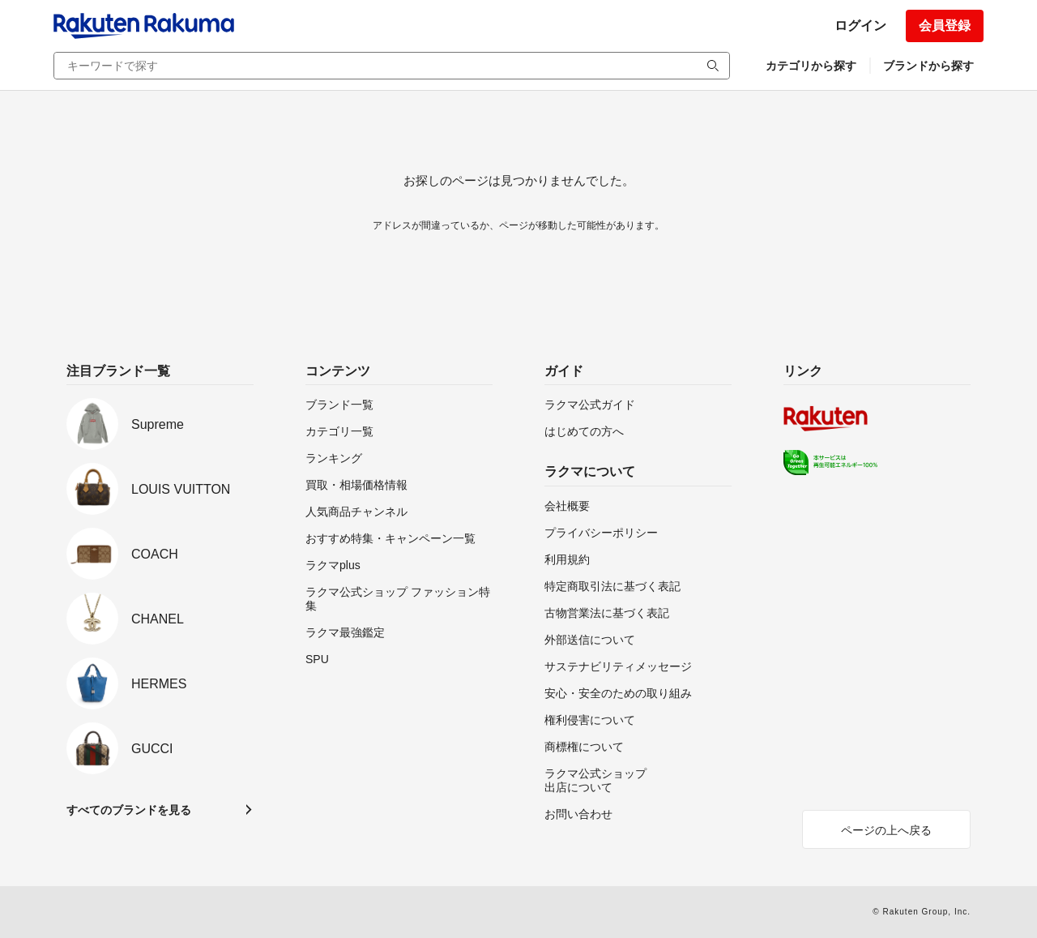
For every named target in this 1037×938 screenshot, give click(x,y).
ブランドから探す (928, 65)
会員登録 (945, 25)
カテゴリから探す (811, 65)
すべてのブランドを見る (128, 809)
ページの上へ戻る (886, 830)
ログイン (860, 25)
